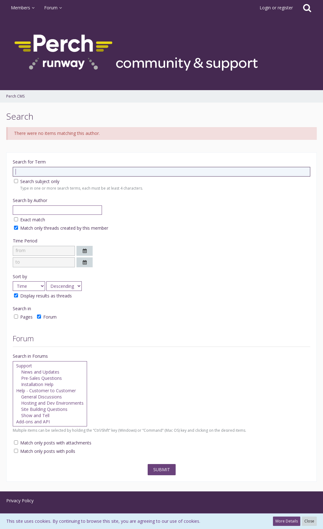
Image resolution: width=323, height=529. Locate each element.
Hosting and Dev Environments (50, 403)
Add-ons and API (50, 422)
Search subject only (36, 181)
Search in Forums (30, 356)
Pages (23, 317)
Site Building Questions (50, 409)
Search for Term (29, 162)
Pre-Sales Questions (50, 378)
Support (50, 366)
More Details (286, 521)
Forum (47, 317)
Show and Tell (50, 415)
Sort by (20, 276)
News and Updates (50, 372)
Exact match (29, 220)
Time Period (25, 241)
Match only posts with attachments (52, 443)
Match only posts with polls (44, 451)
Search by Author (30, 200)
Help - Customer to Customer (50, 391)
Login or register (276, 8)
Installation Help (50, 384)
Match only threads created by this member (61, 228)
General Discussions (50, 397)
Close (309, 521)
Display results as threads (43, 296)
